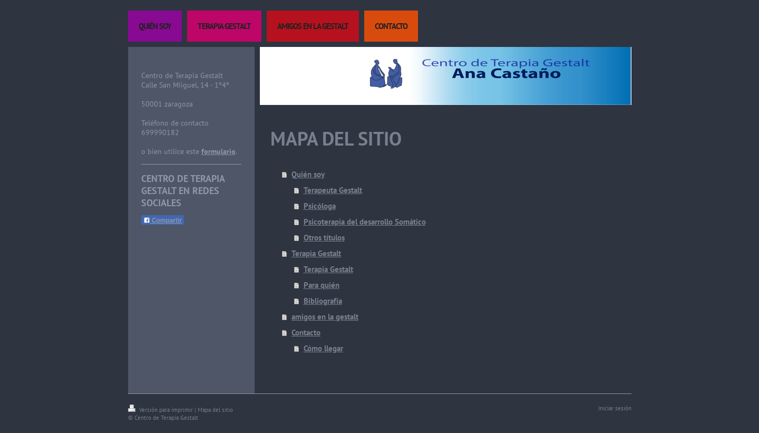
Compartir (162, 220)
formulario (218, 151)
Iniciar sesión (614, 408)
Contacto (305, 333)
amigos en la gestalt (324, 317)
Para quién (321, 285)
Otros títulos (324, 238)
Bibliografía (323, 301)
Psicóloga (320, 206)
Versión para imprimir (161, 409)
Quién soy (308, 174)
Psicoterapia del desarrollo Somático (365, 222)
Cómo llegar (323, 348)
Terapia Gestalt (316, 253)
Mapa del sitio (215, 409)
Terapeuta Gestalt (333, 190)
